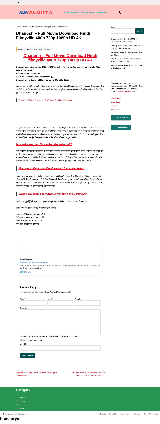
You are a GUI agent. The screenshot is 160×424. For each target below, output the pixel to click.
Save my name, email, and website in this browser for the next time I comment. (50, 337)
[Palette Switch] (120, 12)
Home (18, 27)
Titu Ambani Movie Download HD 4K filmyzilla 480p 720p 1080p (45, 100)
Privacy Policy (125, 421)
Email (50, 299)
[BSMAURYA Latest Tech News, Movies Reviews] (36, 13)
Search (113, 27)
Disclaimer (137, 421)
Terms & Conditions (151, 421)
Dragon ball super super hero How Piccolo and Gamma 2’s (53, 193)
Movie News (88, 12)
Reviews (114, 106)
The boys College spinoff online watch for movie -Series (51, 168)
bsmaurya (22, 421)
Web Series (115, 110)
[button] (107, 12)
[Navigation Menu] (18, 2)
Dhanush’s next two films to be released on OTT (44, 144)
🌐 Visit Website (25, 272)
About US (102, 421)
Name (23, 299)
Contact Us (113, 421)
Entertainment (71, 12)
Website (78, 299)
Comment (24, 308)
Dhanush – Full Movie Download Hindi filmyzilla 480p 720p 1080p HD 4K (60, 57)
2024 (3, 421)
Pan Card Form (120, 118)
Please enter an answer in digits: (32, 341)
